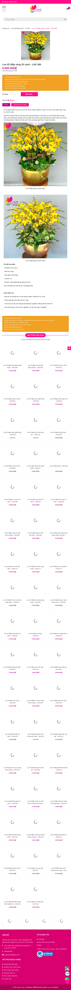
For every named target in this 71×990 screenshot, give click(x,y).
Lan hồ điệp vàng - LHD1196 (59, 466)
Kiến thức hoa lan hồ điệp (46, 942)
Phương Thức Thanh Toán (12, 967)
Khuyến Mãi (7, 979)
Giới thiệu (41, 939)
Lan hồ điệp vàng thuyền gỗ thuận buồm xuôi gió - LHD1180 (58, 535)
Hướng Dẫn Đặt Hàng (11, 964)
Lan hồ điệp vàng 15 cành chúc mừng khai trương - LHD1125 (35, 803)
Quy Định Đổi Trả (9, 973)
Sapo (56, 987)
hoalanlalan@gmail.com (12, 955)
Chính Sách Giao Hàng (11, 970)
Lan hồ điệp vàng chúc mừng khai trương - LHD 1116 (58, 870)
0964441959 (13, 2)
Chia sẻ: (5, 100)
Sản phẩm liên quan (35, 335)
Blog (39, 945)
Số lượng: (5, 94)
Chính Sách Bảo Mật (10, 976)
